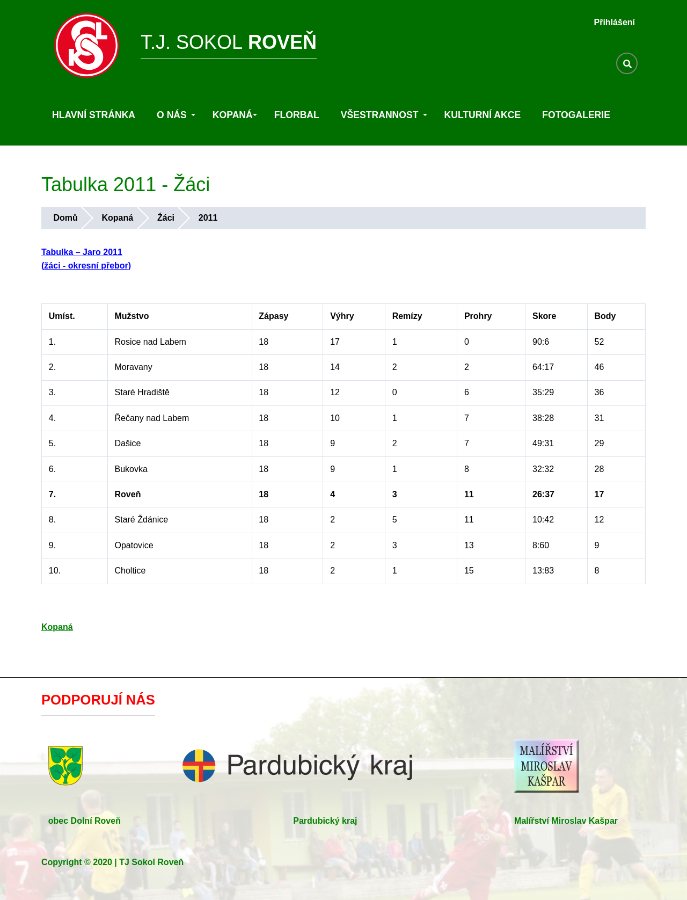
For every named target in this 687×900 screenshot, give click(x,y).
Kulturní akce (482, 115)
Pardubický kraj (325, 820)
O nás (176, 115)
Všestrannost (384, 115)
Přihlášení (614, 22)
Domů (65, 217)
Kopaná (235, 115)
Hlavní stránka (93, 115)
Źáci (165, 217)
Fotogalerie (576, 115)
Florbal (296, 115)
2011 (208, 217)
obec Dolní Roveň (84, 820)
